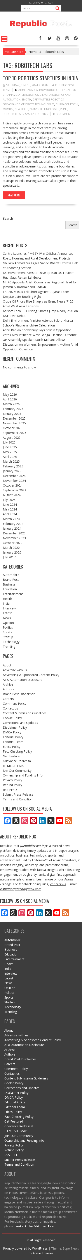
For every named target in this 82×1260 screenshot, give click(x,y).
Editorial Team (13, 742)
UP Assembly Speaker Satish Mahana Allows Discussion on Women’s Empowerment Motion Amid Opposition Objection (40, 344)
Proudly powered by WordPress (25, 1248)
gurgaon (62, 104)
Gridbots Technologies (37, 104)
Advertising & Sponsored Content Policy (31, 675)
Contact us (10, 708)
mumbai (8, 109)
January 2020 (12, 552)
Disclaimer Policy (15, 727)
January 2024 (12, 528)
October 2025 (12, 428)
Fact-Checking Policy (17, 751)
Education (10, 589)
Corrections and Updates (20, 723)
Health (7, 599)
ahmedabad (26, 90)
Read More (14, 195)
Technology (11, 642)
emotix (26, 99)
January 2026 (12, 414)
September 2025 (14, 433)
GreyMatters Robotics (48, 99)
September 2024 (14, 490)
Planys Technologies (44, 109)
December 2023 (14, 533)
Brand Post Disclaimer (19, 694)
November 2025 (14, 423)
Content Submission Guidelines (25, 713)
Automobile (11, 575)
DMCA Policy (12, 732)
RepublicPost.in (32, 846)
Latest (7, 613)
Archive (8, 684)
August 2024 (12, 495)
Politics (8, 627)
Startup (8, 637)
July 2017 (9, 557)
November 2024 (14, 481)
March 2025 (11, 461)
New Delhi (21, 109)
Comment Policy (14, 703)
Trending (9, 646)
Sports (7, 632)
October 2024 (12, 485)
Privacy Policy (12, 780)
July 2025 (9, 442)
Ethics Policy (11, 747)
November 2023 (14, 538)
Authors (8, 689)
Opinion (8, 623)
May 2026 (10, 394)
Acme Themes (43, 1253)
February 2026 (13, 409)
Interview (9, 608)
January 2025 (12, 471)
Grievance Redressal (17, 761)
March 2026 (11, 404)
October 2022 (12, 543)
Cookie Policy (12, 718)
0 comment (64, 114)
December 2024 (14, 476)
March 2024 (11, 519)
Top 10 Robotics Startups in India (40, 78)
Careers (8, 699)
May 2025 (10, 452)
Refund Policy (12, 785)
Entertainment (13, 594)
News (7, 618)
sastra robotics (36, 114)
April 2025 (10, 457)
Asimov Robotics (47, 90)
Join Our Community (17, 770)
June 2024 (10, 504)
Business (9, 584)
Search (8, 218)
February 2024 (13, 524)
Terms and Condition (18, 799)
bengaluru (68, 90)
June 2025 (10, 447)
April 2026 (10, 399)
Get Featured (12, 756)
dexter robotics (27, 95)
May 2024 (10, 509)
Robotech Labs (13, 114)
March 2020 (11, 547)
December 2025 (14, 418)
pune (63, 109)
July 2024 (9, 500)
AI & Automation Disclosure (22, 680)
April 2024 (10, 514)
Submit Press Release (18, 794)
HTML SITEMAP (14, 766)
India (6, 603)
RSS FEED (10, 790)
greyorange (11, 104)
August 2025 (12, 437)
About (7, 665)
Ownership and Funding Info (23, 775)
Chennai (8, 95)
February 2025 (13, 466)
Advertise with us (15, 670)
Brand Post (11, 579)
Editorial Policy (13, 737)
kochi (74, 104)
